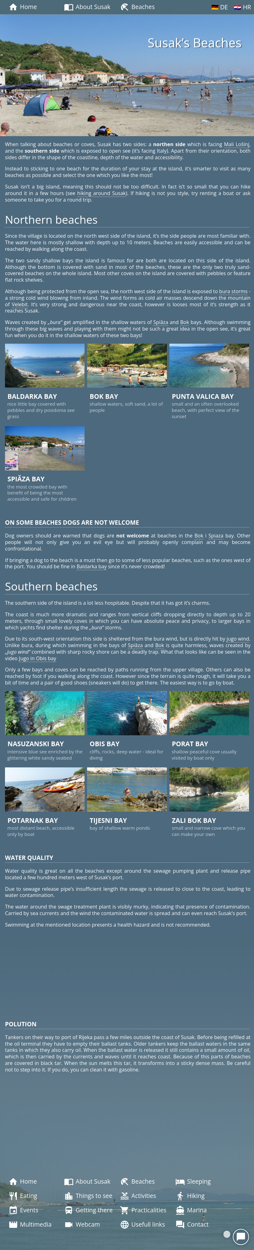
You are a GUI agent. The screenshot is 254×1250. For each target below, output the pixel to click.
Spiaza (215, 535)
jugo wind (238, 638)
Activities (138, 1196)
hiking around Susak (101, 193)
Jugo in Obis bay (37, 658)
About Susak (87, 7)
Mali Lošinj (236, 144)
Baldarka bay (91, 566)
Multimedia (29, 1225)
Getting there (88, 1210)
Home (22, 7)
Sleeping (193, 1182)
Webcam (82, 1225)
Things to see (88, 1196)
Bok (184, 322)
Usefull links (142, 1225)
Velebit (20, 304)
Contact (191, 1225)
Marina (191, 1210)
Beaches (137, 7)
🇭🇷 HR (242, 7)
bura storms (233, 291)
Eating (22, 1196)
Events (23, 1210)
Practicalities (143, 1210)
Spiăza (160, 322)
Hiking (189, 1196)
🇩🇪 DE (219, 7)
